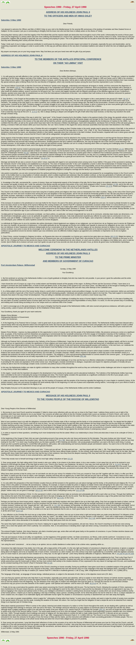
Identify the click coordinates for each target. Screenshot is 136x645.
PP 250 (130, 554)
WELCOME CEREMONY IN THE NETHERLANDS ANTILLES (68, 250)
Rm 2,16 (92, 518)
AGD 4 (17, 88)
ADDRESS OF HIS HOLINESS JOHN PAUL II (68, 12)
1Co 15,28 (80, 490)
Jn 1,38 (61, 440)
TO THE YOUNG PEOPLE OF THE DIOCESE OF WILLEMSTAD (68, 399)
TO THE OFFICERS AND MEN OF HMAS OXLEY (68, 16)
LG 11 (121, 149)
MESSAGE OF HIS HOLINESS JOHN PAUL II (68, 395)
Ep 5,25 (60, 498)
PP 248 (119, 554)
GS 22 (70, 459)
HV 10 (49, 563)
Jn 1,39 (56, 505)
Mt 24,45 (93, 583)
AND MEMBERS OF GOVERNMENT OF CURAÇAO (68, 261)
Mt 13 (125, 99)
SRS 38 (82, 356)
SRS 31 (101, 609)
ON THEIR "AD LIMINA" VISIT (68, 63)
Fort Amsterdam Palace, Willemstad (18, 265)
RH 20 (26, 153)
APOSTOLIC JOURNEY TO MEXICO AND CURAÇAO (25, 246)
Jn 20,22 (44, 158)
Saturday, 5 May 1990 (11, 20)
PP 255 (125, 554)
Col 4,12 (19, 511)
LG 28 (115, 184)
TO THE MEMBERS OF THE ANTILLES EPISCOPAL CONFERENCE (68, 59)
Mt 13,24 (114, 236)
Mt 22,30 (39, 490)
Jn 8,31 (34, 112)
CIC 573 (109, 186)
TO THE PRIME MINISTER (68, 257)
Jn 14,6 (117, 464)
